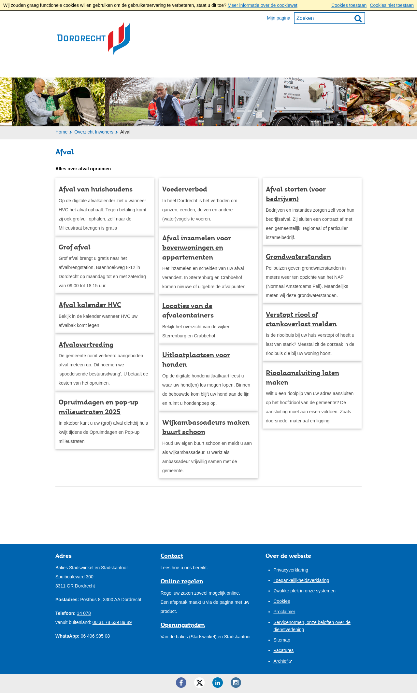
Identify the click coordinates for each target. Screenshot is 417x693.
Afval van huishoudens (96, 189)
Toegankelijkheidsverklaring (301, 580)
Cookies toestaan (349, 5)
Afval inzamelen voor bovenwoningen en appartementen (196, 247)
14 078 (84, 613)
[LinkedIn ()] (217, 682)
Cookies (281, 601)
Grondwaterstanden (298, 257)
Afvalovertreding (86, 344)
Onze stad (209, 68)
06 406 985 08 (95, 636)
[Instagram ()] (236, 682)
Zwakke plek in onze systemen (304, 590)
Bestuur (169, 68)
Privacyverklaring (290, 570)
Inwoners (75, 68)
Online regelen (182, 581)
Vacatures (283, 650)
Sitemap (281, 640)
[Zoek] (358, 18)
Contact (248, 68)
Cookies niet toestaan (392, 5)
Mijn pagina (278, 18)
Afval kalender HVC (90, 305)
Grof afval (75, 247)
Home (61, 131)
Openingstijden (183, 624)
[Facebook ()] (181, 682)
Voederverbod (184, 189)
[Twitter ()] (199, 682)
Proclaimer (284, 611)
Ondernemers (123, 68)
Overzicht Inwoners (93, 131)
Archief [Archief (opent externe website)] (280, 661)
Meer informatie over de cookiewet (262, 5)
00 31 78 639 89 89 (112, 622)
